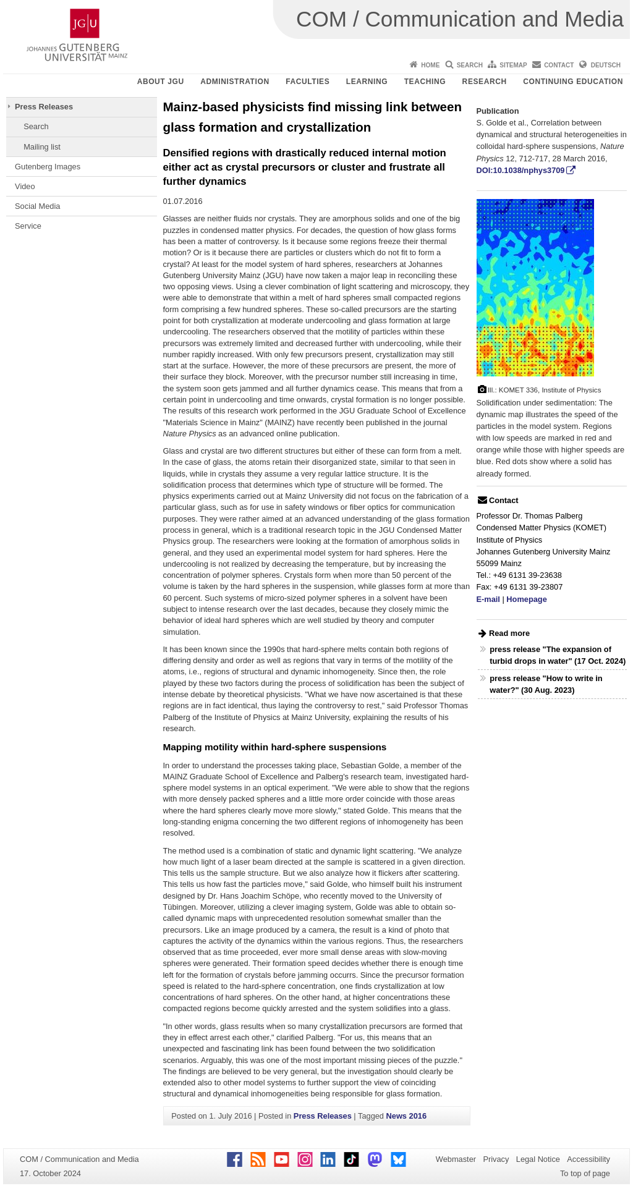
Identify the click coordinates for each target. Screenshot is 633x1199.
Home (430, 65)
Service (28, 226)
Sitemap (513, 65)
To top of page (585, 1173)
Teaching (425, 81)
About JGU (160, 81)
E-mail (488, 599)
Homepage (526, 599)
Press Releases (44, 106)
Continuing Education (573, 81)
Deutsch (606, 65)
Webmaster (456, 1159)
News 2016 (406, 1116)
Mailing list (42, 146)
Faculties (307, 81)
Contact (559, 65)
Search (470, 65)
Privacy (496, 1159)
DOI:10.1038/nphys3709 (521, 170)
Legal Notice (538, 1159)
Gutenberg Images (47, 166)
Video (25, 186)
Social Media (37, 206)
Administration (235, 81)
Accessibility (588, 1159)
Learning (367, 81)
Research (484, 81)
